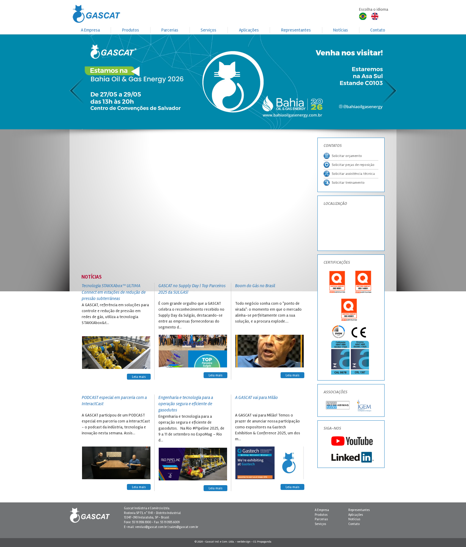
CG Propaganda (262, 541)
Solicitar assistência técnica (349, 174)
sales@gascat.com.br (183, 527)
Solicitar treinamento (344, 182)
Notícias (340, 30)
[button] (233, 62)
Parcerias (169, 30)
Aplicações (249, 30)
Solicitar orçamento (343, 156)
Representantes (296, 30)
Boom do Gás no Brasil (255, 285)
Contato (377, 30)
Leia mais (139, 377)
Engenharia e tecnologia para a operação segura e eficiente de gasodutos (185, 404)
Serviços (208, 30)
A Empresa (90, 30)
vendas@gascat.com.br (151, 527)
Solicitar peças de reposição (349, 165)
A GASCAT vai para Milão (256, 397)
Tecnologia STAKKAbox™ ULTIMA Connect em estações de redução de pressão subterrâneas (114, 292)
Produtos (130, 30)
